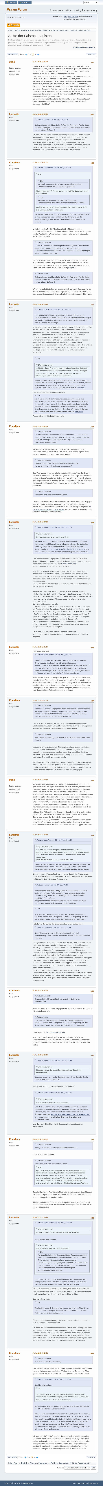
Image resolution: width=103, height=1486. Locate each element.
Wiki (65, 16)
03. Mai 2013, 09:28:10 (40, 304)
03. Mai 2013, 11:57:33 (40, 522)
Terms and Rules (82, 1483)
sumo (12, 62)
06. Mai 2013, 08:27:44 (40, 990)
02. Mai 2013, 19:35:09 (40, 62)
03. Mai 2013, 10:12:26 (40, 426)
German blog (73, 16)
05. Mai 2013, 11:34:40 (40, 835)
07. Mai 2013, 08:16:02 (40, 1353)
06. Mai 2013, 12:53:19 (40, 1055)
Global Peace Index (69, 564)
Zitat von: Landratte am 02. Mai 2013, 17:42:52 (53, 168)
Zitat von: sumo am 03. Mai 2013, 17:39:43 (52, 885)
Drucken (91, 54)
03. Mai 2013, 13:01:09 (40, 700)
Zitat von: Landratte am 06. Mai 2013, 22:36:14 (53, 1380)
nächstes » (90, 47)
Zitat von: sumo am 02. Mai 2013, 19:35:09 (52, 119)
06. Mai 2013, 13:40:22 (40, 1139)
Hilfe (74, 1483)
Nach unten (12, 54)
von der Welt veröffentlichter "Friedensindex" (68, 549)
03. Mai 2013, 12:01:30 (40, 647)
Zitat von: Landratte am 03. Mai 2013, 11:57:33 (53, 927)
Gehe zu (60, 1468)
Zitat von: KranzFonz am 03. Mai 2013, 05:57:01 (54, 310)
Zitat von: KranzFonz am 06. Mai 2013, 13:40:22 (54, 1223)
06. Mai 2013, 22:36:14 (40, 1217)
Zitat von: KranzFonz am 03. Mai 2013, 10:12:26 (54, 527)
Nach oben (12, 1457)
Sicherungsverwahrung (55, 1032)
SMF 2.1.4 (8, 1483)
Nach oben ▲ (93, 1483)
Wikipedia (72, 268)
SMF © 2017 (17, 1483)
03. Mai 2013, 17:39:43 (40, 780)
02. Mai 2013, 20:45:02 (40, 114)
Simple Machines (27, 1483)
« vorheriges (78, 47)
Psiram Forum (17, 9)
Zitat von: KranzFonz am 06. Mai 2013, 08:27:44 (54, 1060)
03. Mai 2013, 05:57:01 (40, 162)
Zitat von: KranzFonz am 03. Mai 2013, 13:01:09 (54, 840)
